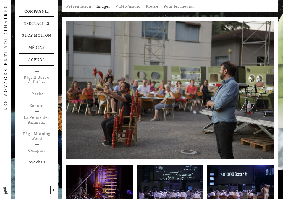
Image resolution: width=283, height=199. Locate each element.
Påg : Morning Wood (36, 136)
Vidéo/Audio (128, 6)
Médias (36, 47)
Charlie (37, 94)
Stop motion (36, 35)
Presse (152, 6)
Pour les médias (179, 6)
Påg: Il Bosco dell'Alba (36, 80)
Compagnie (36, 11)
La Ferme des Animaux (36, 120)
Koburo (37, 105)
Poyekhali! (36, 162)
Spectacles (36, 23)
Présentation (78, 6)
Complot (36, 150)
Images (103, 6)
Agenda (36, 59)
